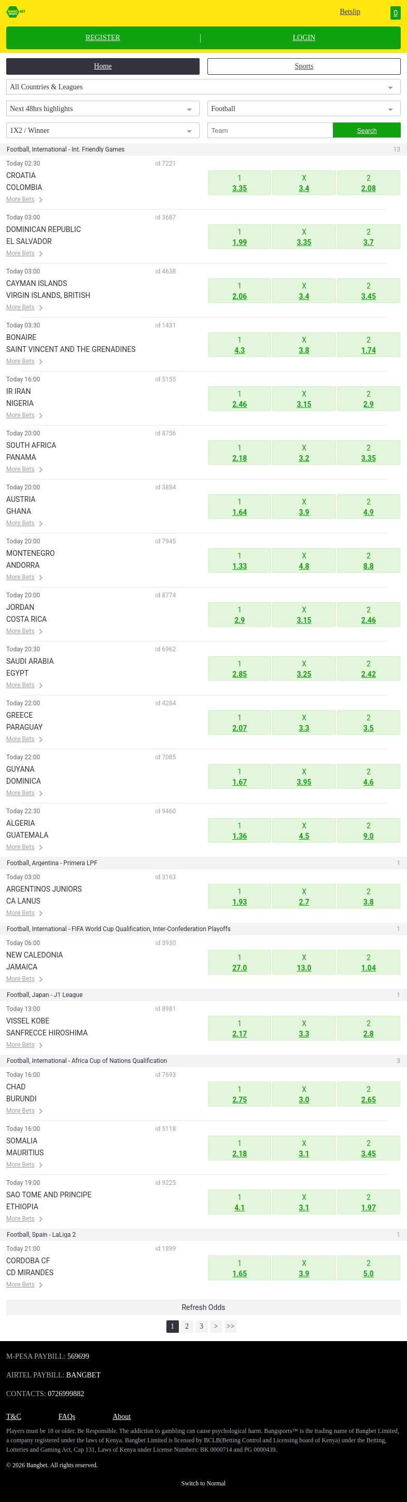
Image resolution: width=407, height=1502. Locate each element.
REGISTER (103, 38)
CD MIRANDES (29, 1272)
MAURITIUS (25, 1153)
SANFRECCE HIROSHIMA (47, 1033)
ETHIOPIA (22, 1207)
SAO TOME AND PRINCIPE (48, 1195)
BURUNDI (21, 1099)
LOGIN (304, 38)
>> (231, 1326)
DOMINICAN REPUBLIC (43, 229)
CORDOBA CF (28, 1261)
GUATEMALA (27, 835)
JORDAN (20, 607)
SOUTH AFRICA (31, 445)
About (122, 1417)
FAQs (67, 1417)
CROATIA (21, 175)
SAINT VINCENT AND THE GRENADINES (71, 349)
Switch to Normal (203, 1483)
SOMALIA (21, 1141)
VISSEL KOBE (27, 1021)
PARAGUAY (24, 727)
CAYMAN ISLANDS (36, 283)
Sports (304, 66)
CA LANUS (23, 901)
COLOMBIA (24, 187)
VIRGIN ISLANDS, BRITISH (48, 295)
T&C (13, 1417)
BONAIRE (21, 337)
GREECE (19, 715)
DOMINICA (23, 781)
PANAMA (21, 457)
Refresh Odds (203, 1307)
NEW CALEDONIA (34, 955)
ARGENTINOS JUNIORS (44, 889)
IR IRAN (18, 391)
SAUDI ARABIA (30, 661)
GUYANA (20, 769)
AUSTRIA (20, 499)
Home (102, 66)
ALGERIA (20, 823)
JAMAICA (21, 967)
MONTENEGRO (30, 553)
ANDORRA (22, 565)
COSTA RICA (26, 619)
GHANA (18, 511)
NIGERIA (20, 403)
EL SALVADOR (29, 241)
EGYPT (17, 673)
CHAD (16, 1087)
